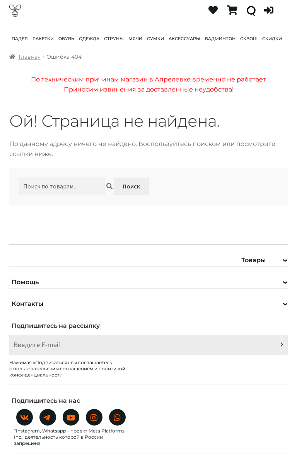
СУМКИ (155, 38)
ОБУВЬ (66, 38)
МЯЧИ (135, 38)
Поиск (131, 186)
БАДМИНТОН (220, 38)
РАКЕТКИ (43, 38)
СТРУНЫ (114, 38)
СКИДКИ (272, 38)
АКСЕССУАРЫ (184, 38)
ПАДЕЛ (20, 38)
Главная (30, 56)
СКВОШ (249, 38)
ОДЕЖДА (89, 38)
